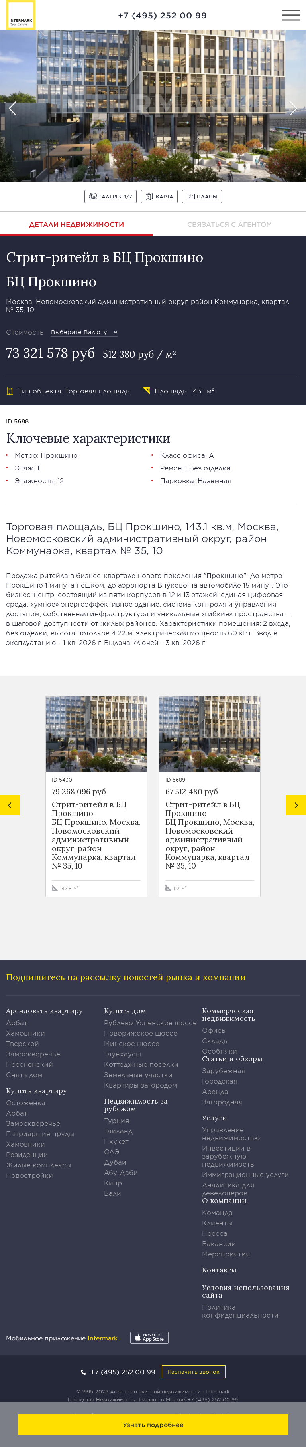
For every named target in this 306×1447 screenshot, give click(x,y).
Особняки (219, 1051)
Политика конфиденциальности (240, 1311)
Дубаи (115, 1162)
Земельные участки (138, 1074)
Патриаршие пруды (40, 1133)
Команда (217, 1212)
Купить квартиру (36, 1090)
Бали (112, 1193)
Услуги (214, 1117)
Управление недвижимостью (231, 1133)
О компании (224, 1200)
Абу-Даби (121, 1172)
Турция (116, 1120)
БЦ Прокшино (51, 281)
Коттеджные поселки (141, 1064)
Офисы (214, 1030)
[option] (153, 106)
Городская (219, 1081)
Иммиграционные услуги (245, 1174)
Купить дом (125, 1010)
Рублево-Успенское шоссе (150, 1022)
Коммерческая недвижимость (228, 1014)
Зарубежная (223, 1070)
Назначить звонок (193, 1371)
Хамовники (25, 1033)
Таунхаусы (122, 1054)
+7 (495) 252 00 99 (162, 15)
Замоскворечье (33, 1054)
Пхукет (116, 1141)
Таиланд (118, 1131)
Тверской (22, 1043)
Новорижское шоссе (140, 1033)
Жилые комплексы (38, 1165)
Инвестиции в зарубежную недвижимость (228, 1156)
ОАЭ (112, 1151)
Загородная (222, 1102)
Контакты (219, 1269)
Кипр (113, 1183)
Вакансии (219, 1243)
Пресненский (29, 1064)
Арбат (16, 1022)
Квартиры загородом (140, 1085)
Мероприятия (226, 1254)
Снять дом (24, 1074)
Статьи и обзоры (232, 1058)
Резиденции (27, 1154)
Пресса (215, 1233)
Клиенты (217, 1223)
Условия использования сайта (246, 1291)
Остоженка (25, 1102)
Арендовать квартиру (44, 1010)
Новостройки (29, 1175)
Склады (215, 1040)
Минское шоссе (131, 1043)
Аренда (215, 1091)
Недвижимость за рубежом (136, 1104)
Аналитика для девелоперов (228, 1189)
